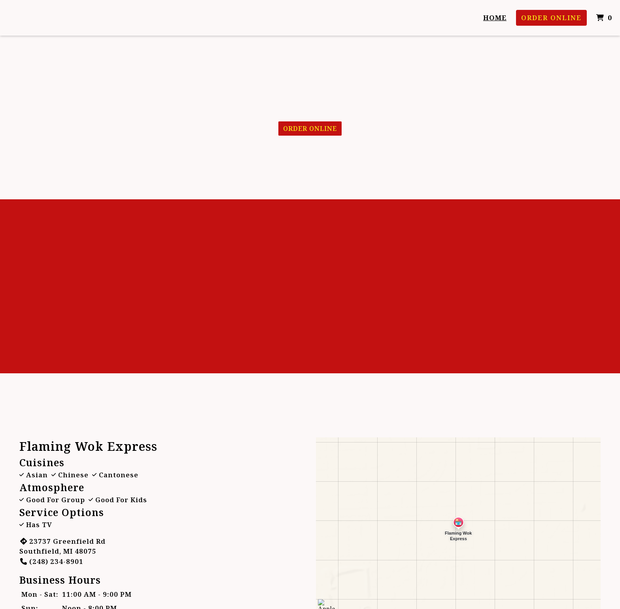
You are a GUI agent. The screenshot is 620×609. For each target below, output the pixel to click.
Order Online (551, 17)
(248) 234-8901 (51, 561)
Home (495, 17)
